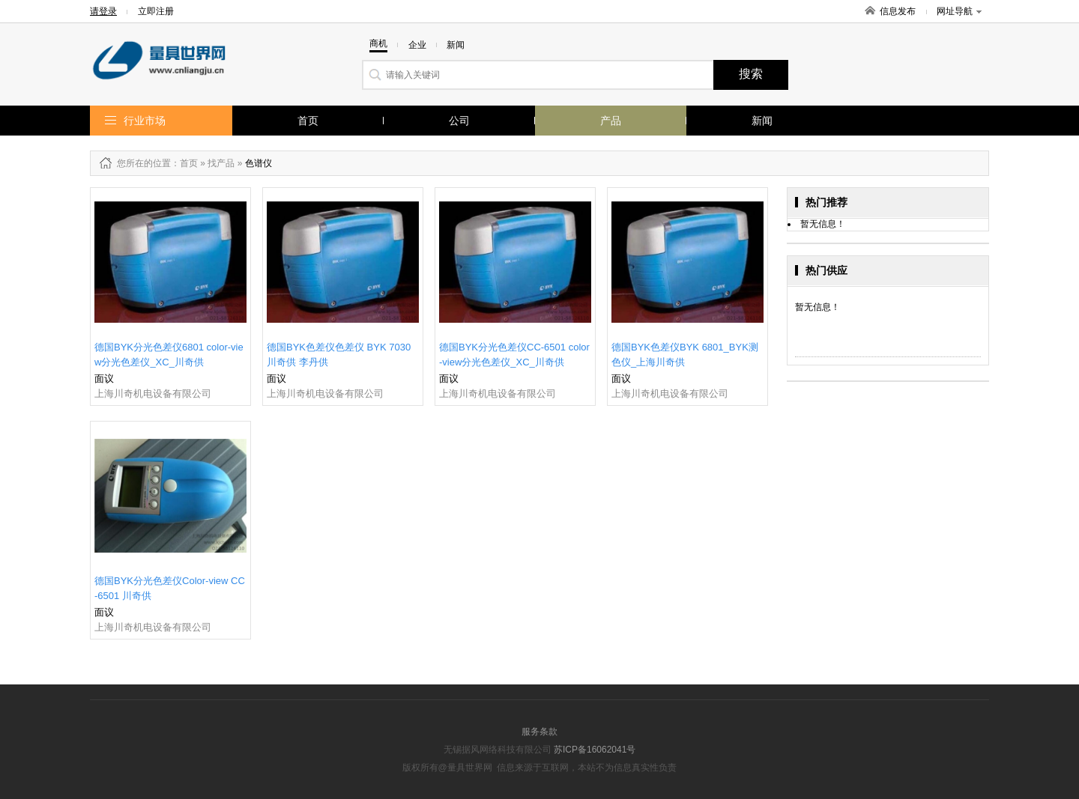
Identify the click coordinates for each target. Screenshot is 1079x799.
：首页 (184, 163)
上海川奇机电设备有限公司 (152, 393)
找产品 (221, 163)
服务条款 (539, 731)
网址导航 (959, 11)
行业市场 (145, 121)
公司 (459, 121)
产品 (610, 121)
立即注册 (156, 11)
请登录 (103, 11)
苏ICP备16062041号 (594, 749)
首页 (307, 121)
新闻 (762, 121)
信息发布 (898, 11)
